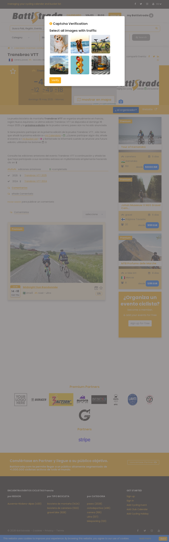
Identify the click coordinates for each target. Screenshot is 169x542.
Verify (55, 80)
